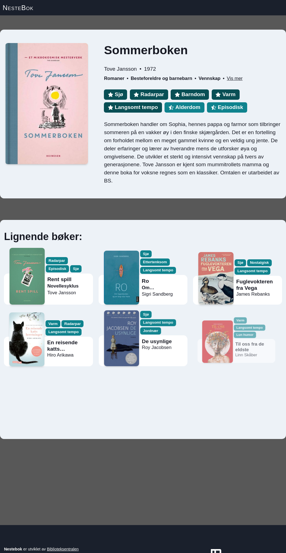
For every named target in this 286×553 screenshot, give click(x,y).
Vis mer (235, 78)
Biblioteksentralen (63, 549)
